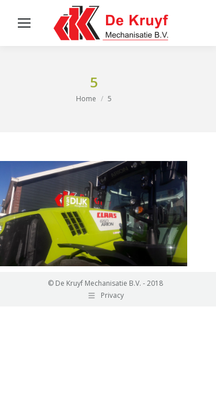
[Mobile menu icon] (24, 23)
